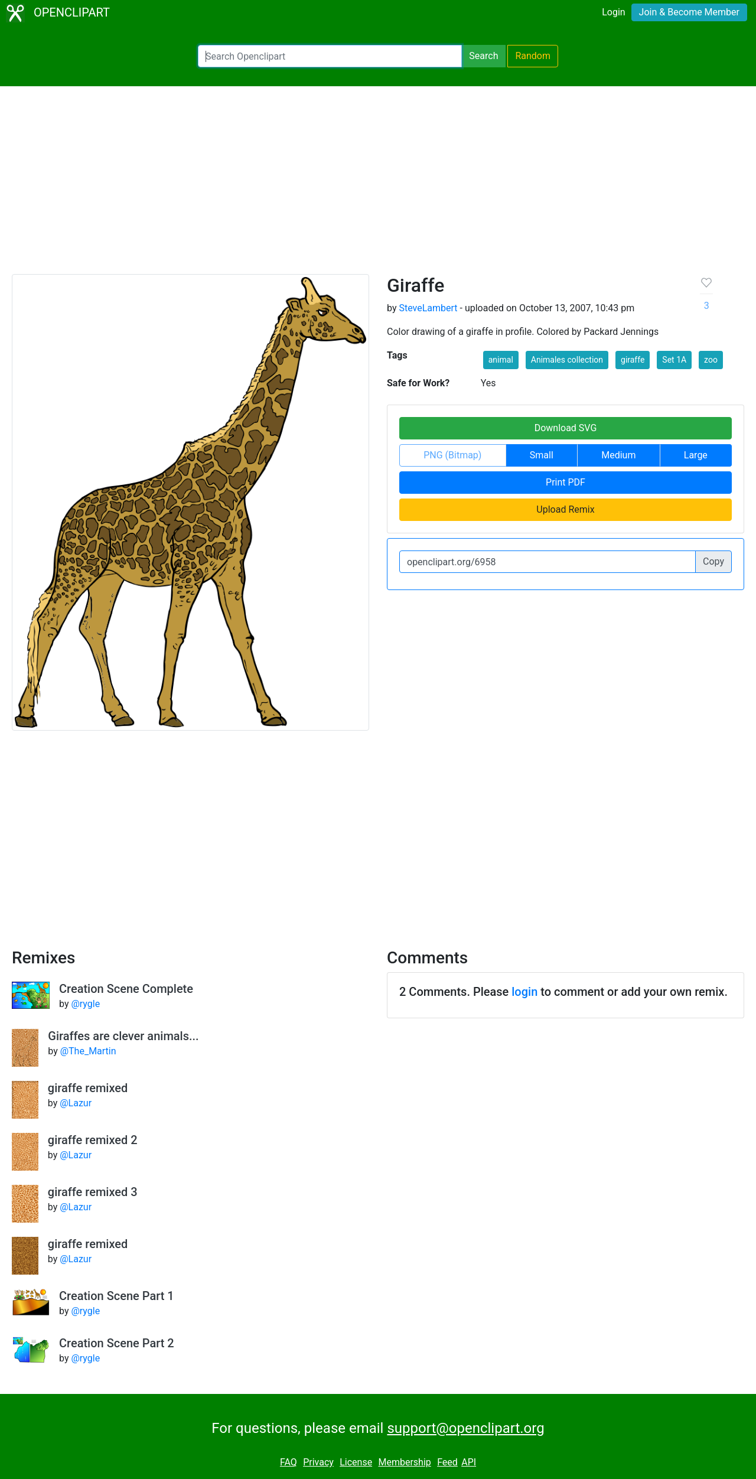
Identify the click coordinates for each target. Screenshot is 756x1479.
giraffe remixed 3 (93, 1192)
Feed (447, 1462)
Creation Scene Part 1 (116, 1296)
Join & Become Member (689, 12)
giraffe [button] (632, 359)
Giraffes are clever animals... (123, 1036)
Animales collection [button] (567, 359)
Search (483, 55)
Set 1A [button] (674, 359)
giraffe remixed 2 (93, 1140)
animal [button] (500, 359)
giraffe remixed (88, 1088)
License (356, 1462)
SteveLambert (428, 308)
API (468, 1462)
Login (613, 12)
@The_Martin (88, 1051)
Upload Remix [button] (565, 509)
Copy (713, 561)
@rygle (85, 1003)
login (524, 992)
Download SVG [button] (566, 428)
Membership (404, 1462)
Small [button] (541, 455)
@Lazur (76, 1103)
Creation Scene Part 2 (116, 1343)
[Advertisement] (378, 185)
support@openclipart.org (465, 1428)
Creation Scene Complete (126, 989)
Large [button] (696, 455)
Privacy (318, 1462)
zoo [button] (711, 359)
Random (532, 55)
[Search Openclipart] (330, 56)
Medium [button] (618, 455)
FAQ (288, 1462)
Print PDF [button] (565, 482)
